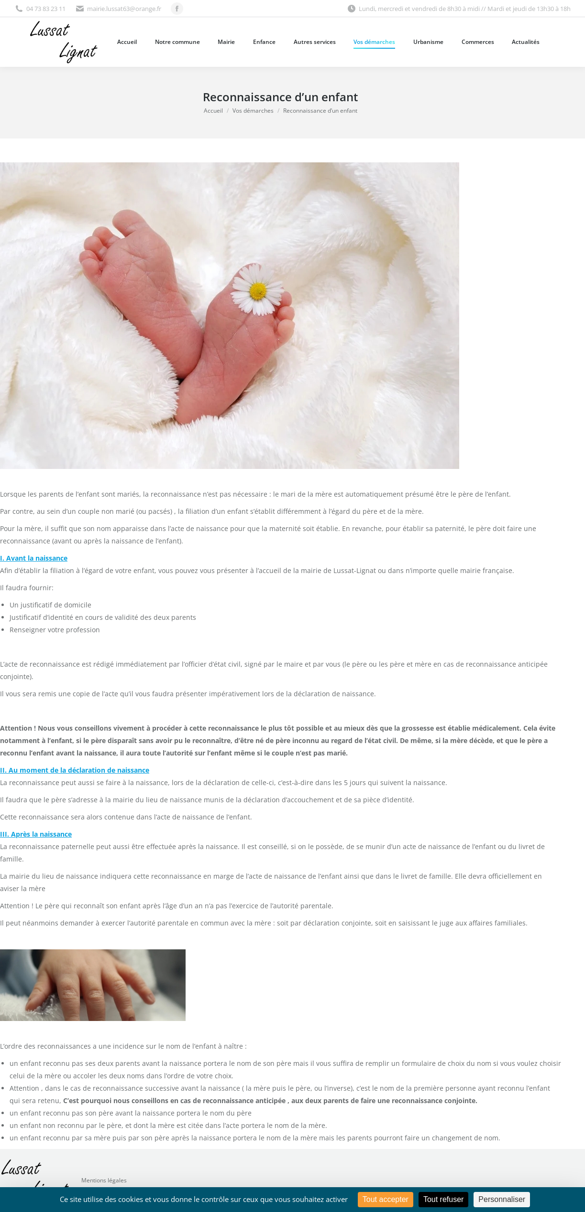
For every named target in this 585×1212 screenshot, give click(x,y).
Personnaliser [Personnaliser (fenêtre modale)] (501, 1199)
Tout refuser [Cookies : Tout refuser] (443, 1199)
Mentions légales (104, 1180)
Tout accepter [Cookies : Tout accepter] (385, 1199)
